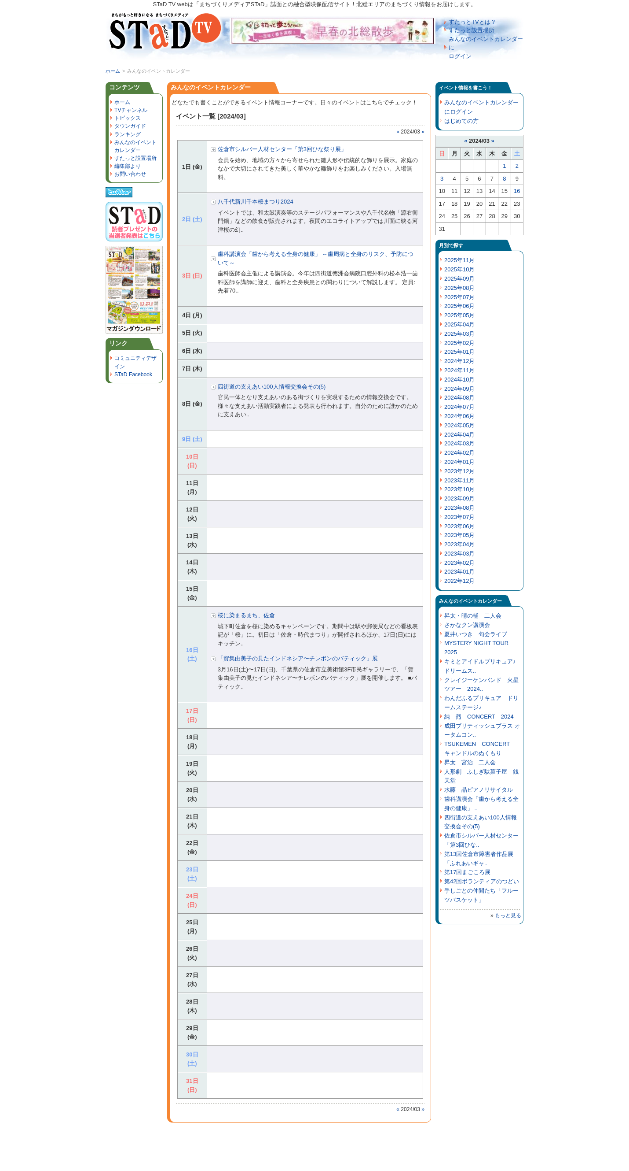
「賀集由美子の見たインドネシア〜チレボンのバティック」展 (298, 658)
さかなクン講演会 (467, 625)
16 (517, 191)
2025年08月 (459, 288)
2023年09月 (459, 498)
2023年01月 (459, 571)
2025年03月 (459, 333)
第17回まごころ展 (467, 872)
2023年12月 (459, 471)
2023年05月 (459, 535)
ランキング (127, 134)
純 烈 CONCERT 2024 (479, 716)
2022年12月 (459, 581)
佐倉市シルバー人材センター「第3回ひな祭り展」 (282, 149)
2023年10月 (459, 489)
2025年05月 (459, 315)
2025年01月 (459, 351)
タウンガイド (130, 126)
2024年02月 (459, 452)
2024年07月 (459, 407)
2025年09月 (459, 278)
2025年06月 (459, 306)
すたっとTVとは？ (472, 22)
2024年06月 (459, 416)
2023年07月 (459, 517)
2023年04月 (459, 544)
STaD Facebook (133, 374)
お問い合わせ (130, 174)
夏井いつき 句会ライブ (475, 634)
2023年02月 (459, 563)
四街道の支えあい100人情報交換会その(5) (272, 386)
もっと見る (508, 915)
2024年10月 (459, 379)
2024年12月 (459, 361)
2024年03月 (459, 443)
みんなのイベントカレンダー (211, 87)
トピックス (127, 118)
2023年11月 (459, 480)
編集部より (127, 166)
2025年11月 (459, 260)
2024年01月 (459, 462)
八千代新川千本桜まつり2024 (255, 201)
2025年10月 (459, 269)
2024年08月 (459, 397)
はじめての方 (461, 121)
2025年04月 (459, 324)
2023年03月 (459, 553)
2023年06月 (459, 526)
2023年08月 (459, 507)
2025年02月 (459, 343)
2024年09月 (459, 388)
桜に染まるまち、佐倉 (246, 615)
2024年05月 (459, 425)
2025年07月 (459, 297)
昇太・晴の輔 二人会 (472, 615)
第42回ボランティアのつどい (481, 881)
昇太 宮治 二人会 (470, 762)
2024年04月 (459, 434)
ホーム (113, 71)
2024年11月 (459, 370)
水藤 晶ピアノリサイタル (478, 789)
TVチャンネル (130, 110)
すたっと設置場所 (471, 30)
